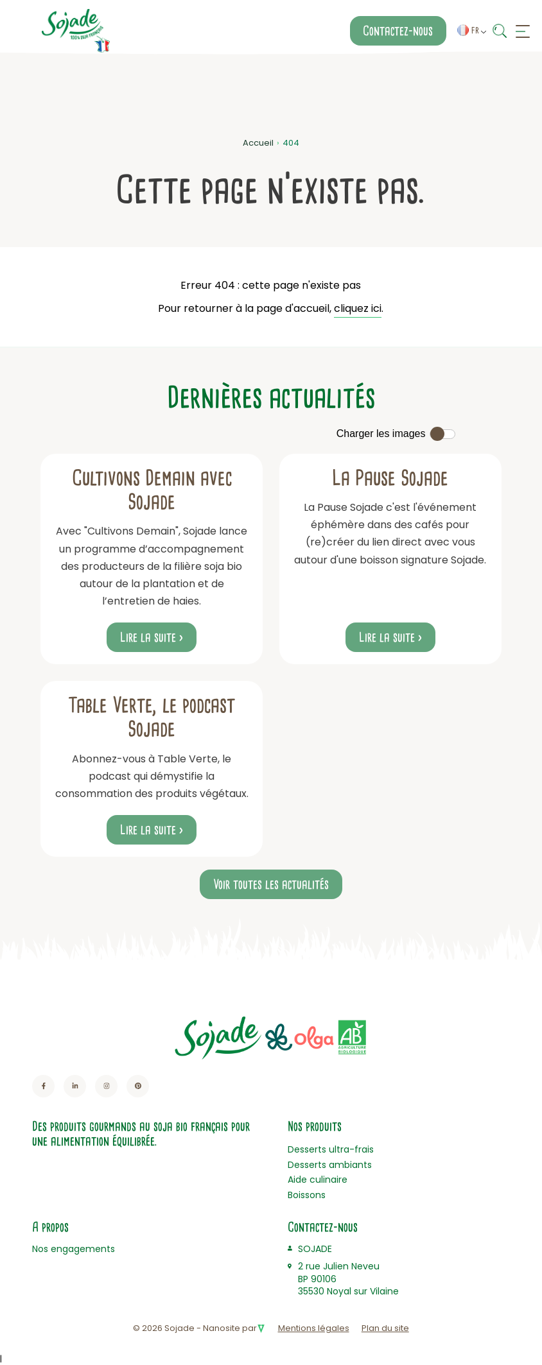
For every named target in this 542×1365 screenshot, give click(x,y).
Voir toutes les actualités (271, 884)
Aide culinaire (317, 1179)
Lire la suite (148, 637)
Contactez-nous (398, 31)
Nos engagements (73, 1248)
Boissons (307, 1195)
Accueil (258, 143)
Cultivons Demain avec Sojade (152, 490)
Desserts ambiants (330, 1164)
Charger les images (381, 433)
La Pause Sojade (390, 478)
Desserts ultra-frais (331, 1149)
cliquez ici (357, 308)
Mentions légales (313, 1328)
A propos (50, 1227)
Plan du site (385, 1328)
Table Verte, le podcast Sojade (151, 717)
